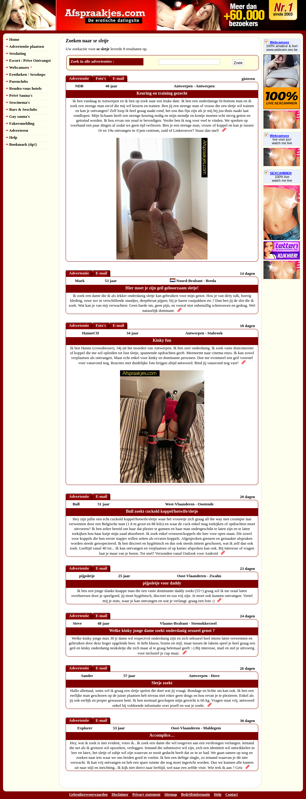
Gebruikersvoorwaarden (88, 794)
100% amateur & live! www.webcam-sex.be (282, 47)
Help (11, 137)
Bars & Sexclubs (21, 109)
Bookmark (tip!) (21, 144)
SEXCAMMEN (278, 173)
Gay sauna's (18, 116)
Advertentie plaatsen (25, 46)
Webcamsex (19, 67)
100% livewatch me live (282, 178)
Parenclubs (17, 81)
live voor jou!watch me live (282, 141)
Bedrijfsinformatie (195, 794)
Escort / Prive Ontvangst (28, 60)
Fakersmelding (20, 123)
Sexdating (16, 53)
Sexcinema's (18, 102)
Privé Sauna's (19, 95)
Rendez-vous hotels (24, 88)
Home (12, 39)
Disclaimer (120, 794)
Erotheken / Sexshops (25, 74)
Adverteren (17, 130)
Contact (231, 794)
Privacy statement (146, 794)
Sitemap (170, 794)
